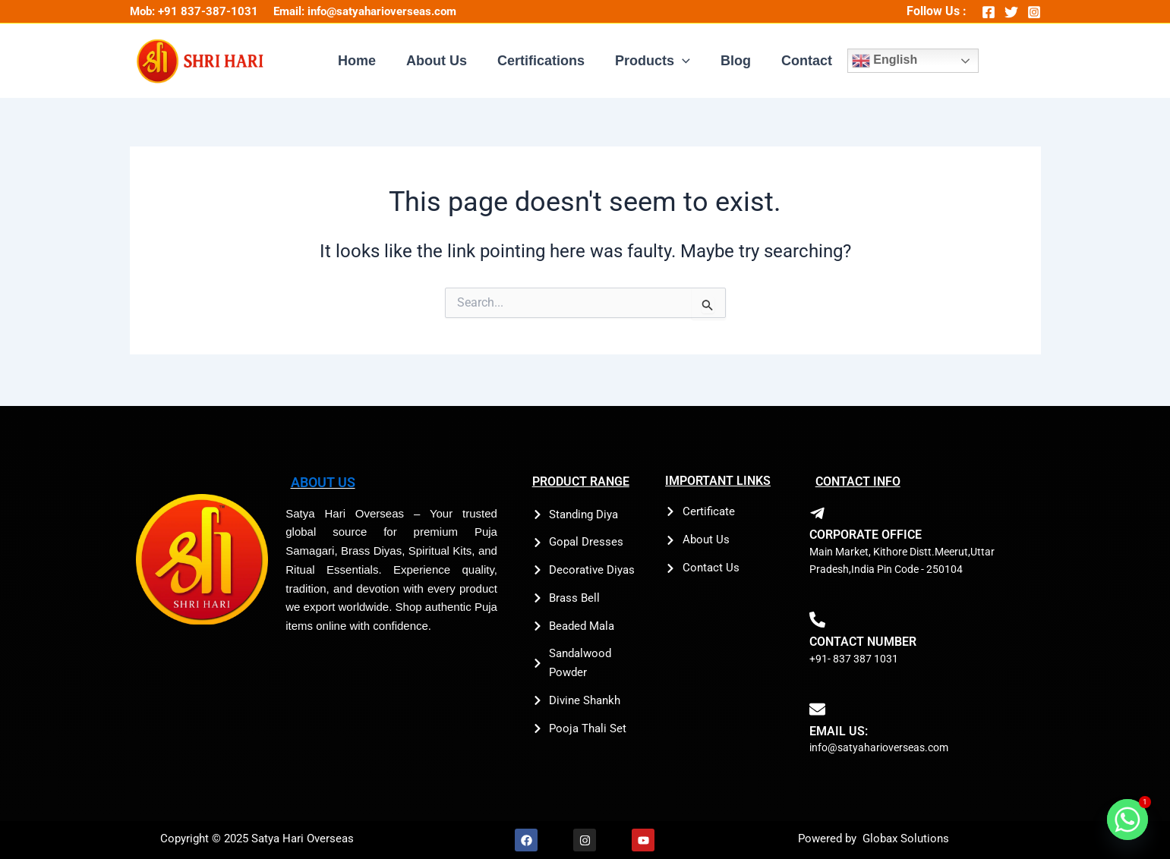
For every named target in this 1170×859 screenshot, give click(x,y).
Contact (799, 62)
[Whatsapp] (1127, 819)
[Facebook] (988, 12)
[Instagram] (1034, 12)
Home (364, 62)
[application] (681, 62)
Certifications (542, 62)
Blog (731, 62)
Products (651, 62)
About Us (441, 62)
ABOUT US (320, 481)
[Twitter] (1011, 12)
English (875, 62)
